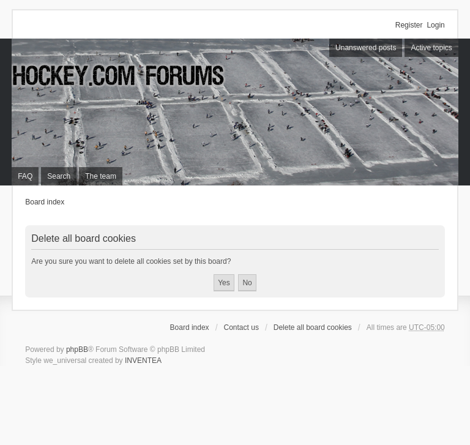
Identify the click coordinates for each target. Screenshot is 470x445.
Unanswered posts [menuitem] (365, 47)
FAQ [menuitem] (25, 176)
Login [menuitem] (435, 25)
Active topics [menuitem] (431, 47)
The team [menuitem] (100, 176)
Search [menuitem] (58, 176)
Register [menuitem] (409, 25)
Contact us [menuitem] (241, 327)
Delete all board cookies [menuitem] (313, 327)
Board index (44, 202)
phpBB (77, 349)
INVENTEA (143, 360)
